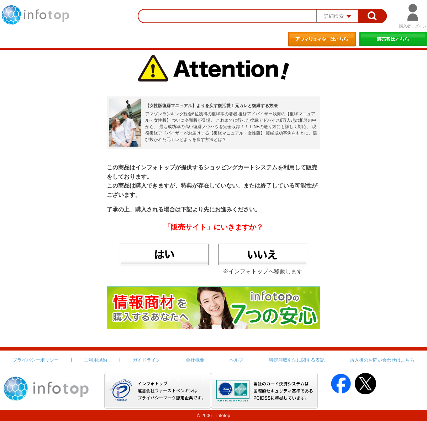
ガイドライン (146, 360)
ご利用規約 (95, 360)
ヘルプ (236, 360)
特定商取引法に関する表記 (297, 360)
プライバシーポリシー (35, 360)
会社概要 (195, 360)
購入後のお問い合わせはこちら (382, 360)
